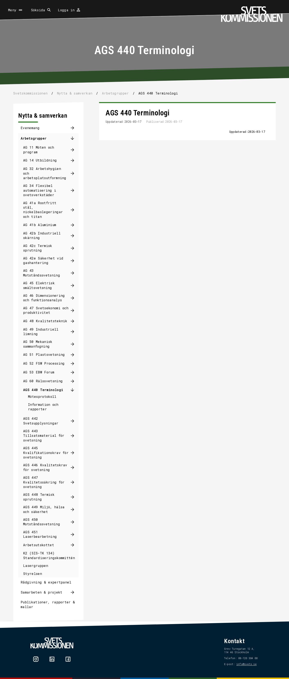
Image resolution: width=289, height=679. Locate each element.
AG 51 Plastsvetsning (44, 354)
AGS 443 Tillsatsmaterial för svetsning (43, 435)
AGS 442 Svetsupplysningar (41, 420)
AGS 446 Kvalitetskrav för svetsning (45, 467)
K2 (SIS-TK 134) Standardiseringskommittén (49, 555)
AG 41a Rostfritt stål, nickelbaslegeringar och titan (43, 210)
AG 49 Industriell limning (41, 331)
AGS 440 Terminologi (43, 390)
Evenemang (30, 128)
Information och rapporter (43, 406)
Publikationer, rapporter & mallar (48, 604)
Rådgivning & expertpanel (46, 582)
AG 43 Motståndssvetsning (41, 272)
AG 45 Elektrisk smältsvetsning (39, 285)
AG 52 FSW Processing (44, 363)
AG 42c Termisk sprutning (37, 247)
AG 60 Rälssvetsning (43, 381)
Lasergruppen (35, 565)
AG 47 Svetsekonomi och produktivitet (46, 310)
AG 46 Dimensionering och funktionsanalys (44, 297)
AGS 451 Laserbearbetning (40, 534)
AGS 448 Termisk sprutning (39, 496)
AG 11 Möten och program (38, 149)
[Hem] (251, 14)
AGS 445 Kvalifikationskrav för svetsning (46, 452)
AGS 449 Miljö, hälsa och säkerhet (44, 509)
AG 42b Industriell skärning (42, 235)
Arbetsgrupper (34, 138)
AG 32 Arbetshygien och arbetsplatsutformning (45, 173)
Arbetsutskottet (38, 545)
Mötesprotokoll (42, 396)
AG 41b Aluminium (39, 225)
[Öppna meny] (15, 10)
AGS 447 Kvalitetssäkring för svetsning (44, 482)
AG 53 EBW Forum (38, 372)
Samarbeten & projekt (41, 592)
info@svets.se (246, 664)
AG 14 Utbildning (40, 160)
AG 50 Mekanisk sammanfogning (37, 343)
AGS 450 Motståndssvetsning (41, 521)
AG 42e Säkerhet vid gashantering (43, 260)
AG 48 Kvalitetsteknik (45, 321)
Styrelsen (32, 573)
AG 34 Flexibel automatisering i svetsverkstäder (39, 190)
